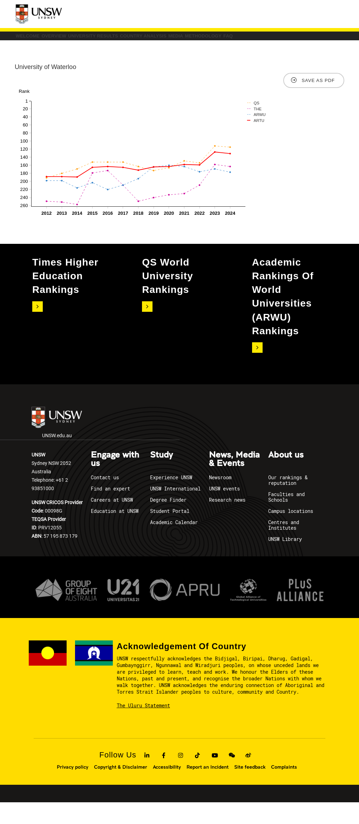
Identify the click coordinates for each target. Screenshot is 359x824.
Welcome (38, 39)
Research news (227, 521)
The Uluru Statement (143, 726)
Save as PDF (318, 101)
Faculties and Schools (286, 519)
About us (286, 476)
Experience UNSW (171, 499)
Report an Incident (208, 788)
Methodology (45, 54)
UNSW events (224, 510)
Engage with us (115, 481)
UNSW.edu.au (57, 444)
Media (278, 39)
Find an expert (110, 510)
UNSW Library (285, 560)
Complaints (284, 788)
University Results (149, 39)
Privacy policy (72, 788)
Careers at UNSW (112, 521)
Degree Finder (168, 521)
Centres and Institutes (283, 547)
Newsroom (220, 499)
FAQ (91, 54)
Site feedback (249, 788)
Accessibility (167, 788)
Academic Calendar (174, 544)
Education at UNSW (114, 532)
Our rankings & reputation (287, 502)
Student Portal (169, 532)
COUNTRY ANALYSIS (223, 39)
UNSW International (175, 510)
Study (161, 476)
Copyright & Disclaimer (120, 788)
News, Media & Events (234, 481)
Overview (86, 39)
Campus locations (290, 532)
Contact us (105, 499)
